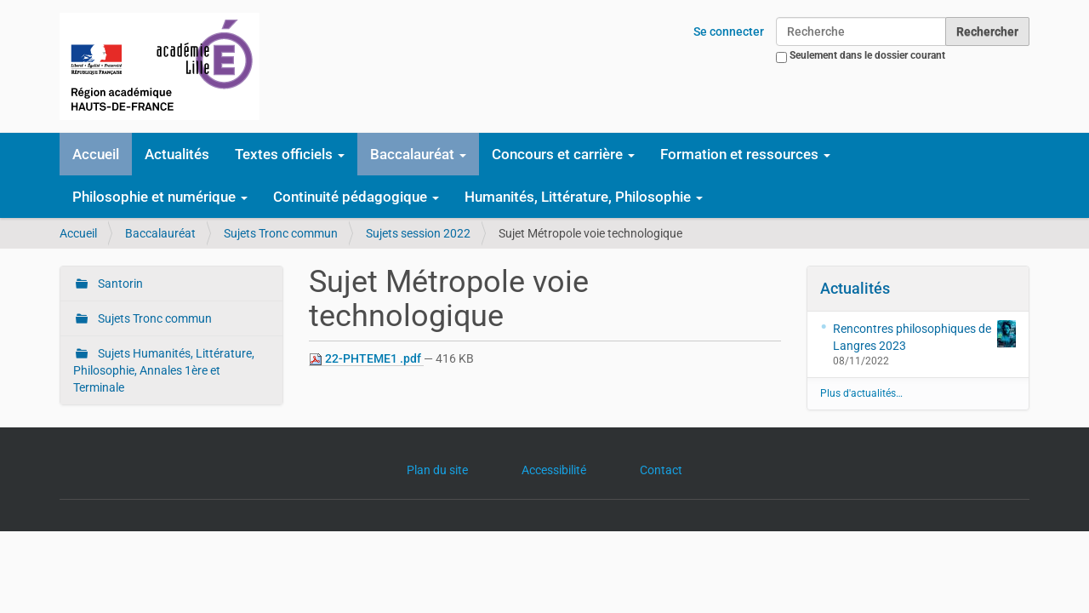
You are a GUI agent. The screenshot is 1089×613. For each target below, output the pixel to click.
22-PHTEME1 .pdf (366, 359)
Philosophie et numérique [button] (160, 196)
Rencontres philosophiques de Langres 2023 (925, 336)
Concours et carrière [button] (563, 154)
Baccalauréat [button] (418, 154)
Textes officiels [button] (290, 154)
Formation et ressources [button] (745, 154)
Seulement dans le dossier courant (867, 55)
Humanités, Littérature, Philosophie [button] (584, 196)
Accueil (95, 154)
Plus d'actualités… (861, 393)
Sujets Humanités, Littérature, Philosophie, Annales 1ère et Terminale (163, 370)
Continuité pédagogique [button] (356, 196)
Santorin (119, 283)
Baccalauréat (160, 233)
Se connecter (728, 31)
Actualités (177, 154)
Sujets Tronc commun (281, 233)
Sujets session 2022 (418, 233)
